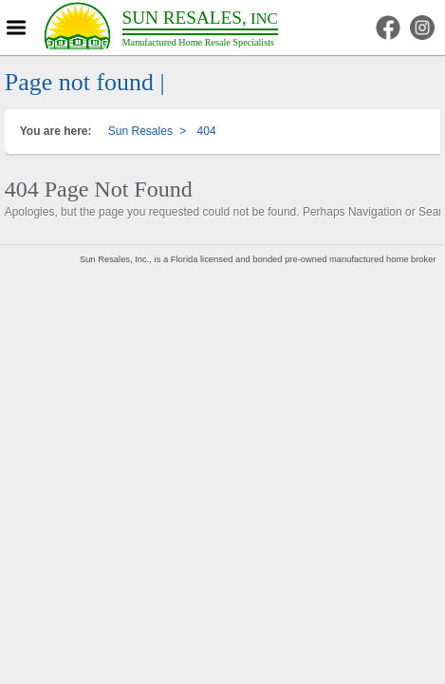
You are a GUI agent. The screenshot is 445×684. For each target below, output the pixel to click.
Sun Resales (140, 131)
